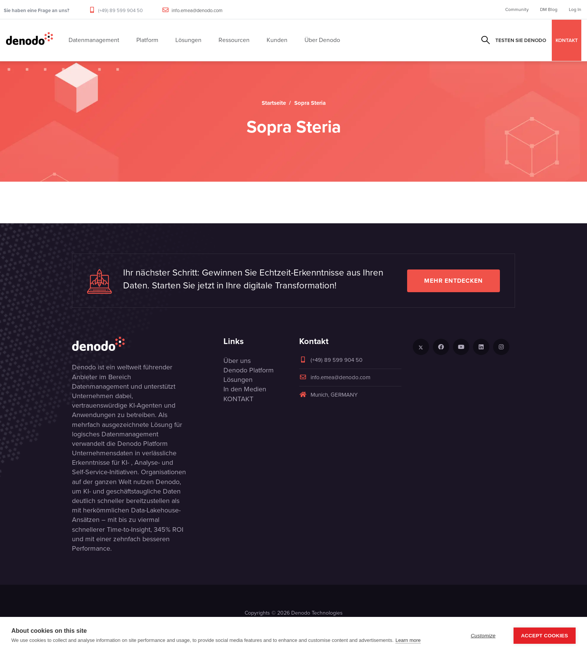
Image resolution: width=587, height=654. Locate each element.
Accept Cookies (544, 635)
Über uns (237, 361)
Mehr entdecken (453, 280)
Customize (483, 635)
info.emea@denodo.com (197, 10)
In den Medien (244, 389)
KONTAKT (567, 40)
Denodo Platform (248, 370)
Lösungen (238, 380)
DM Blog (548, 9)
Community (517, 9)
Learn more (407, 640)
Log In (575, 9)
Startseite (274, 103)
